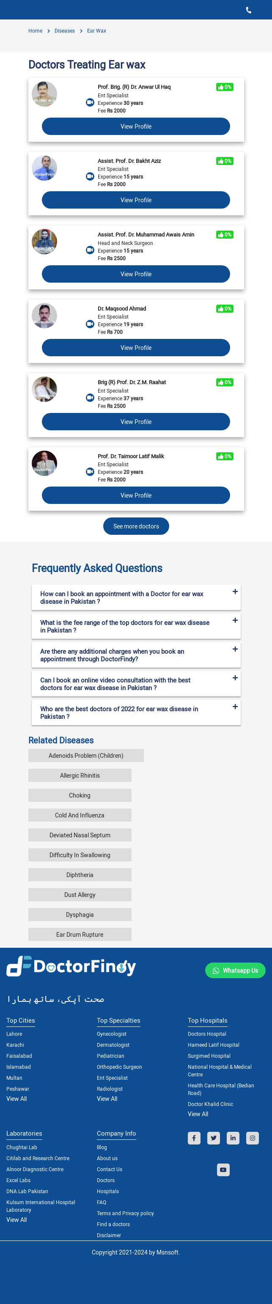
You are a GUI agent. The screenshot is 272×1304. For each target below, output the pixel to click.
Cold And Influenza (79, 815)
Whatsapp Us (240, 970)
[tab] (136, 565)
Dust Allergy (80, 895)
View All (16, 1099)
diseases (64, 30)
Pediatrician (110, 1055)
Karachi (15, 1044)
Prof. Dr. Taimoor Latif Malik (131, 456)
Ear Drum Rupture (79, 934)
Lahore (14, 1033)
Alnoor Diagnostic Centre (34, 1169)
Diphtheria (79, 875)
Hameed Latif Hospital (213, 1044)
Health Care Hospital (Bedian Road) (221, 1089)
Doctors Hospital (207, 1033)
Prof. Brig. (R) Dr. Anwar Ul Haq (134, 87)
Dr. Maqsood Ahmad (122, 308)
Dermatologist (113, 1044)
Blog (102, 1147)
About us (107, 1158)
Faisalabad (19, 1055)
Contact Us (109, 1169)
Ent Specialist (112, 1077)
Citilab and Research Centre (37, 1158)
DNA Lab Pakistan (27, 1191)
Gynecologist (111, 1033)
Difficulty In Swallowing (79, 855)
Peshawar (17, 1088)
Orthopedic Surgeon (119, 1066)
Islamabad (18, 1066)
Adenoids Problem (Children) (86, 755)
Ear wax (96, 30)
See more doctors (136, 526)
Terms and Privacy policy (125, 1213)
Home (35, 30)
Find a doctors (113, 1224)
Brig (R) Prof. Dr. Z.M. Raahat (132, 382)
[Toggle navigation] (12, 9)
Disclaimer (109, 1235)
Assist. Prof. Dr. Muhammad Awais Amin (146, 234)
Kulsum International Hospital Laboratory (40, 1206)
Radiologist (110, 1088)
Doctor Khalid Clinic (210, 1103)
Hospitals (108, 1191)
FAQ (101, 1202)
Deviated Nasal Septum (79, 835)
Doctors (106, 1180)
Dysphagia (80, 915)
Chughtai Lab (21, 1147)
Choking (80, 795)
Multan (14, 1077)
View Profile (136, 126)
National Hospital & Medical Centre (220, 1070)
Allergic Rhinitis (80, 775)
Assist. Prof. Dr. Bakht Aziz (129, 161)
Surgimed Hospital (209, 1055)
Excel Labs (18, 1180)
